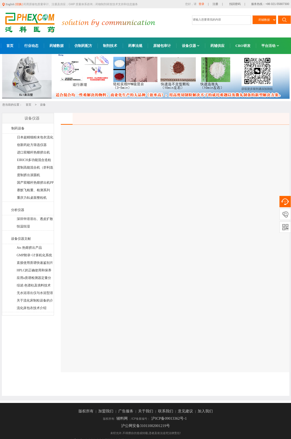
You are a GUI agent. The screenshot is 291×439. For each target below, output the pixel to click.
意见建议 (186, 411)
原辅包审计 (162, 46)
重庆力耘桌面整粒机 (32, 197)
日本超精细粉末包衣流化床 (35, 138)
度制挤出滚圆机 (28, 175)
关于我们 (146, 411)
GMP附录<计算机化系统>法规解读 (34, 256)
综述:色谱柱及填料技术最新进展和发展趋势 (33, 286)
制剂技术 (110, 46)
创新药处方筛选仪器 (32, 145)
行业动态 (31, 46)
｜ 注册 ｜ (215, 4)
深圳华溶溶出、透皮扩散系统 (34, 220)
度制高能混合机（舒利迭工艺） (35, 168)
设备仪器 (191, 46)
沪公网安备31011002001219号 (145, 426)
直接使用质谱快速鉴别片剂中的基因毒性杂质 (34, 264)
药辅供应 (217, 46)
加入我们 (205, 411)
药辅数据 (56, 46)
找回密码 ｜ (236, 4)
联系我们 (166, 411)
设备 (43, 104)
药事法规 (135, 46)
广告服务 (126, 411)
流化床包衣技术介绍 (31, 308)
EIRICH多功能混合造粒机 (34, 161)
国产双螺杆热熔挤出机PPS (35, 183)
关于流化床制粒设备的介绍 (34, 301)
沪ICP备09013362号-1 (169, 418)
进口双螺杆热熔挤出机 (33, 152)
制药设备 (18, 128)
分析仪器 (17, 210)
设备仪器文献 (21, 238)
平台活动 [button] (270, 46)
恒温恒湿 (23, 226)
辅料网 (122, 418)
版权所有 (86, 411)
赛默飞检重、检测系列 (33, 190)
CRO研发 (242, 46)
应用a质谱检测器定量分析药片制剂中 (33, 279)
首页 (9, 46)
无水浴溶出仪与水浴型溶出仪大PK (34, 294)
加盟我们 (106, 411)
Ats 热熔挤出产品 (29, 247)
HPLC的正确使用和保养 (34, 270)
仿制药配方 (83, 46)
